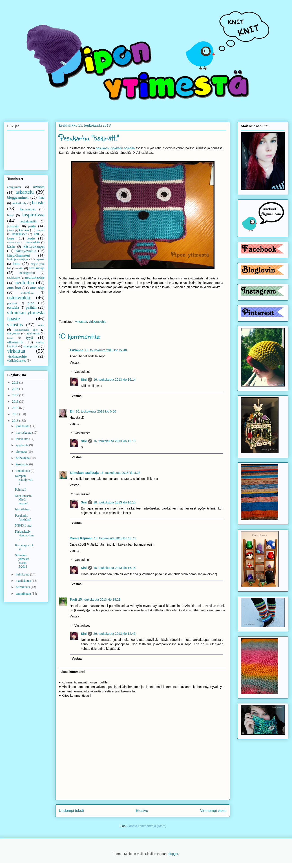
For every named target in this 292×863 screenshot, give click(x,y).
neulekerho (13, 277)
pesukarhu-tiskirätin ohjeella (115, 148)
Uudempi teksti (71, 810)
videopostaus (31, 346)
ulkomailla (15, 342)
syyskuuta (22, 445)
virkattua (81, 321)
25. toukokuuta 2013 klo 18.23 (99, 599)
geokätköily (19, 203)
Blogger (173, 854)
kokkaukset (19, 234)
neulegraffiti (27, 272)
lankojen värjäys (17, 259)
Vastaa (74, 362)
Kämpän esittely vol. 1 (24, 479)
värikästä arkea (16, 360)
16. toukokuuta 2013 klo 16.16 (114, 568)
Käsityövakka (25, 251)
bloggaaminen (18, 197)
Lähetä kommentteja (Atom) (146, 826)
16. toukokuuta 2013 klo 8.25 (120, 472)
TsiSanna (76, 350)
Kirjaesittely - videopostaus (24, 535)
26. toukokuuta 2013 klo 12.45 (114, 633)
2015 (15, 408)
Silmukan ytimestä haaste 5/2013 (22, 560)
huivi (10, 215)
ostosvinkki (18, 297)
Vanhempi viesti (213, 810)
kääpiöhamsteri (18, 255)
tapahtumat (33, 333)
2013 (15, 420)
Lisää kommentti (72, 672)
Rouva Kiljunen (81, 538)
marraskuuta (24, 432)
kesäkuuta (22, 464)
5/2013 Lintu (23, 525)
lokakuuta (22, 439)
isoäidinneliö (28, 221)
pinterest (12, 303)
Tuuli (73, 599)
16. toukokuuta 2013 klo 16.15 (114, 441)
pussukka (13, 307)
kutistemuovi (13, 242)
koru (10, 238)
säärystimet (13, 333)
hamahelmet (27, 209)
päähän (31, 307)
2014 (15, 414)
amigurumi (14, 187)
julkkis (10, 230)
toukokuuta (23, 470)
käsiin (11, 246)
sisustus (15, 324)
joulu (32, 226)
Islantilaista (22, 509)
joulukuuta (23, 426)
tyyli (29, 337)
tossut (10, 337)
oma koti (14, 288)
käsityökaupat (34, 246)
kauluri (40, 230)
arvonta (38, 187)
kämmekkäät (33, 242)
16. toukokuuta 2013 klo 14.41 (115, 538)
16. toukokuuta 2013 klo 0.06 (96, 411)
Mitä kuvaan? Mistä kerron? (23, 499)
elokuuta (21, 451)
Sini (84, 379)
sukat (41, 325)
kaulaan (24, 230)
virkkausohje (97, 321)
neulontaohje (34, 277)
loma (16, 263)
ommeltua (27, 292)
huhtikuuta (23, 574)
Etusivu (142, 810)
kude (31, 238)
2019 (15, 382)
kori (36, 234)
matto (19, 268)
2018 (15, 389)
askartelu (24, 192)
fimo (41, 197)
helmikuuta (23, 587)
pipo (31, 303)
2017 (15, 395)
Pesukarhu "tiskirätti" (23, 517)
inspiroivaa (33, 214)
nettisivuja (36, 268)
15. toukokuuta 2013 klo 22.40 (106, 350)
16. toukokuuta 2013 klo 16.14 (114, 379)
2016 (15, 401)
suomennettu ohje (26, 329)
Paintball (20, 489)
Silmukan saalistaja (84, 472)
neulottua (24, 282)
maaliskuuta (24, 580)
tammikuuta (23, 593)
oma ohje (37, 288)
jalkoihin (12, 226)
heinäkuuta (23, 458)
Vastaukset (82, 371)
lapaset (40, 259)
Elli (72, 411)
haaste (38, 202)
